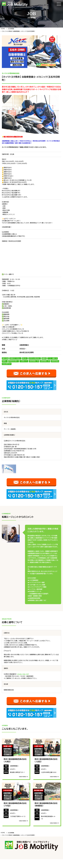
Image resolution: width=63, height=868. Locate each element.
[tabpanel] (31, 51)
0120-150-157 (23, 674)
